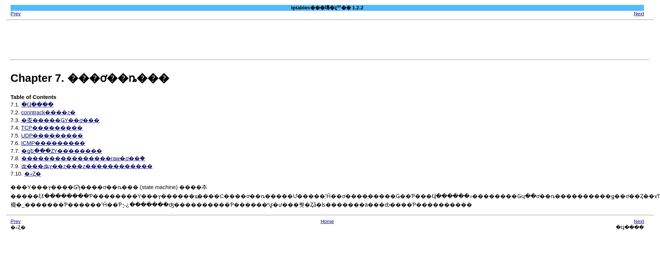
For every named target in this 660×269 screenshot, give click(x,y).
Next (639, 13)
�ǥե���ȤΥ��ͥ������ (62, 151)
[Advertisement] (330, 40)
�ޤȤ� (32, 174)
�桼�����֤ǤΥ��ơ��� (60, 120)
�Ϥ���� (37, 105)
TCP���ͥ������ (51, 128)
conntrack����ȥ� (48, 112)
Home (327, 221)
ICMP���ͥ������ (53, 143)
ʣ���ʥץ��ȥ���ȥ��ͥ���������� (87, 166)
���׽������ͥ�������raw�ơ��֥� (83, 158)
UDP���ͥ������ (52, 136)
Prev (15, 13)
